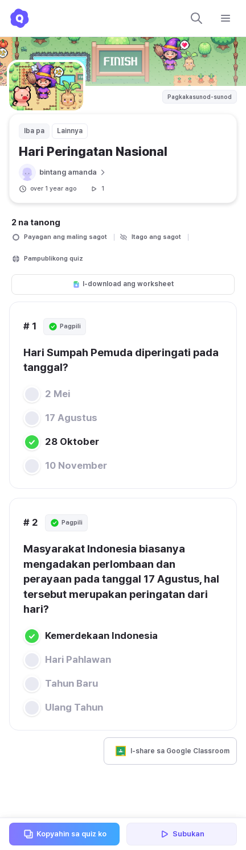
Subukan (181, 834)
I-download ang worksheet (123, 284)
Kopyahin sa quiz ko (64, 834)
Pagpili (64, 326)
